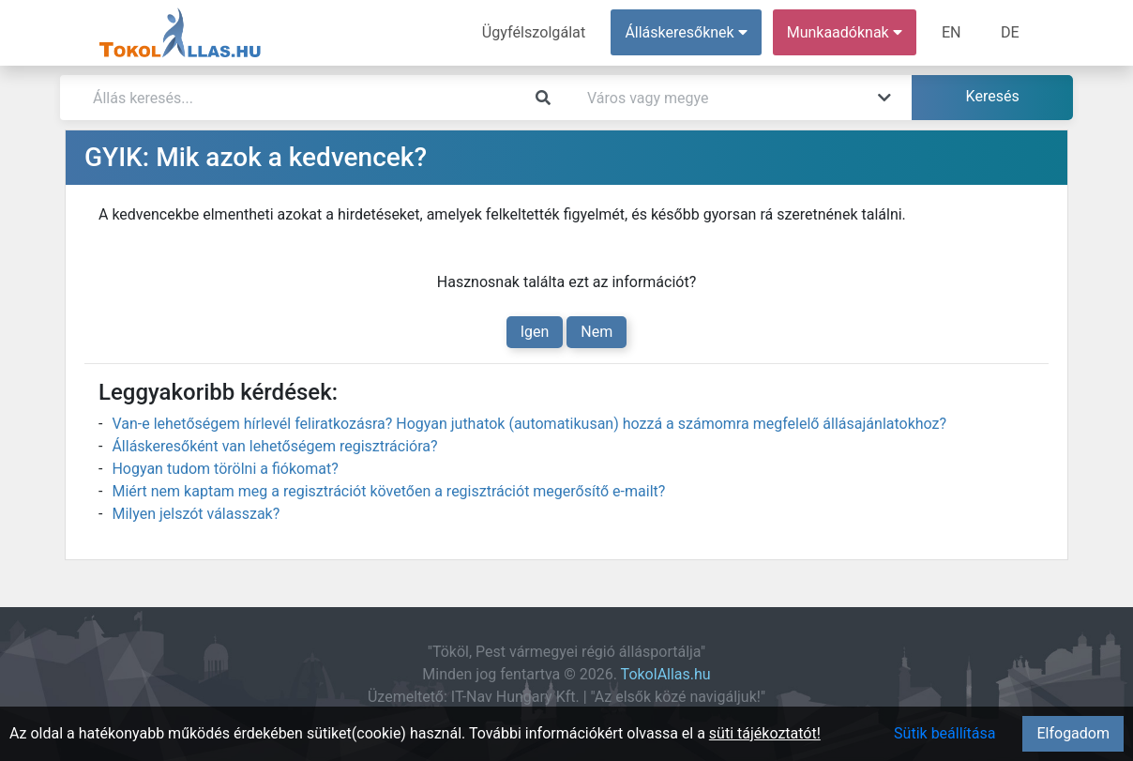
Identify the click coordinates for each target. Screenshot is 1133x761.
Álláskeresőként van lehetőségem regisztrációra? (274, 446)
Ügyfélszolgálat (535, 32)
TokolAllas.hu (666, 674)
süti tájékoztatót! (765, 733)
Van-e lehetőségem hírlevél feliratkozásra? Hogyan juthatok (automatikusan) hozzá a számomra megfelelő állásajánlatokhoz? (529, 424)
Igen (535, 332)
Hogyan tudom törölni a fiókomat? (225, 469)
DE (1010, 32)
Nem (596, 332)
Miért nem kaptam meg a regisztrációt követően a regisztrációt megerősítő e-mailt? (388, 491)
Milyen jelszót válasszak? (195, 514)
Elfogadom (1073, 733)
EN (952, 32)
